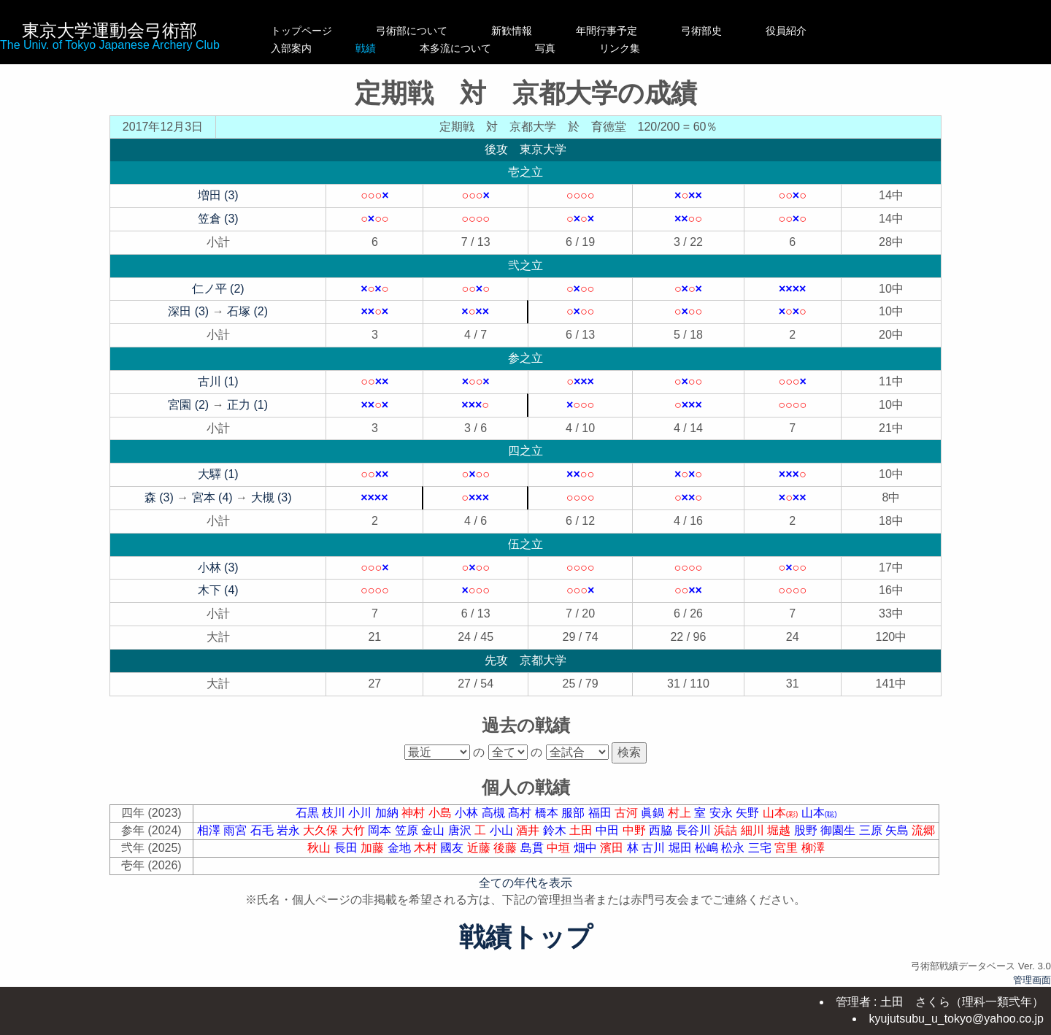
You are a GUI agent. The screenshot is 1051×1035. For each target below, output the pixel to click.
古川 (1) (218, 381)
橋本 (548, 813)
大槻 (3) (271, 497)
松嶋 (708, 848)
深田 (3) (188, 311)
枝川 (335, 813)
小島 (441, 813)
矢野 (749, 813)
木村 (427, 848)
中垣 (560, 848)
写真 (637, 48)
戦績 (411, 48)
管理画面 (1032, 979)
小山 (503, 830)
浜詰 (727, 830)
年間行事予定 (637, 30)
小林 (468, 813)
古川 (655, 848)
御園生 (839, 830)
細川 (754, 830)
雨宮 (236, 830)
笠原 (408, 830)
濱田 (613, 848)
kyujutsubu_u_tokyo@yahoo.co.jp (956, 1018)
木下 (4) (218, 590)
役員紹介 (816, 30)
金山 (434, 830)
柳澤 (813, 848)
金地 (401, 848)
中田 (609, 830)
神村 (414, 813)
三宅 (761, 848)
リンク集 (732, 48)
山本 (782, 813)
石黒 (309, 813)
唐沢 (461, 830)
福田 (601, 813)
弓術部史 (732, 30)
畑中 (587, 848)
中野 (636, 830)
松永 (734, 848)
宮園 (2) (188, 405)
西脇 (662, 830)
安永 (722, 813)
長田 (347, 848)
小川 (361, 813)
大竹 (355, 830)
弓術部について (411, 30)
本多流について (527, 48)
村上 (681, 813)
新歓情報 (527, 30)
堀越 (780, 830)
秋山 (320, 848)
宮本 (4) (212, 497)
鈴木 (556, 830)
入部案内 (301, 48)
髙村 (521, 813)
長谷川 (695, 830)
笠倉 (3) (218, 218)
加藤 (374, 848)
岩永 (290, 830)
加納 (388, 813)
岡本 (381, 830)
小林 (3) (218, 567)
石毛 (263, 830)
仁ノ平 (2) (218, 288)
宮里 (787, 848)
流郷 (923, 830)
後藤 (506, 848)
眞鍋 (654, 813)
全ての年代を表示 (525, 883)
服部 (574, 813)
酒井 (529, 830)
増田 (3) (218, 195)
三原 (872, 830)
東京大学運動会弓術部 (109, 30)
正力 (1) (247, 405)
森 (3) (159, 497)
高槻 (495, 813)
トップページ (301, 30)
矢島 (898, 830)
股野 (807, 830)
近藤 (480, 848)
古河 (628, 813)
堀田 (682, 848)
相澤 (210, 830)
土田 (582, 830)
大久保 (322, 830)
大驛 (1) (218, 474)
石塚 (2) (247, 311)
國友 (453, 848)
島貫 (533, 848)
